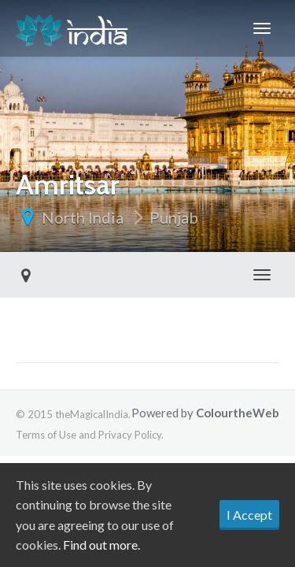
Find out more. (101, 544)
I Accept (249, 514)
